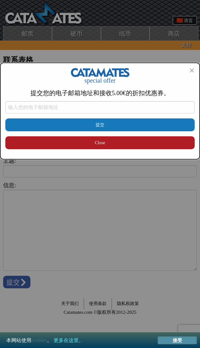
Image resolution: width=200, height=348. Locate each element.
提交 (100, 124)
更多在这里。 (69, 340)
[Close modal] (192, 70)
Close (100, 142)
